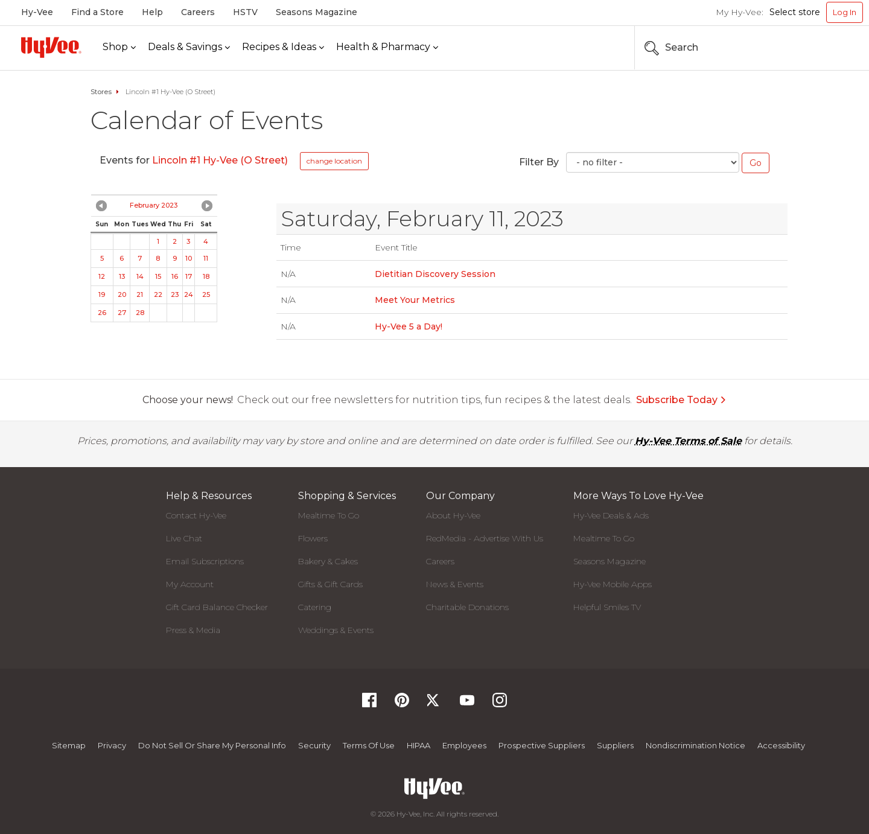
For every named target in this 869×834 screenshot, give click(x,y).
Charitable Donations (467, 607)
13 (122, 276)
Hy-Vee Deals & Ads (611, 515)
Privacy (112, 745)
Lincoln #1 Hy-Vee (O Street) (220, 160)
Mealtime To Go (328, 515)
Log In (844, 12)
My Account (190, 584)
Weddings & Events (336, 630)
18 (206, 276)
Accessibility (781, 745)
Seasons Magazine (316, 12)
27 (122, 312)
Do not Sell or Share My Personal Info (212, 745)
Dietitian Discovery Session (435, 274)
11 (205, 258)
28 (140, 312)
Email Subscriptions (205, 561)
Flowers (313, 538)
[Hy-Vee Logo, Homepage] (51, 47)
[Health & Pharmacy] (387, 47)
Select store (794, 12)
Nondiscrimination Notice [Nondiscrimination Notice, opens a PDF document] (695, 745)
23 (175, 294)
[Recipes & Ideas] (283, 47)
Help (152, 12)
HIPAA (418, 745)
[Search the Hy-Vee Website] (827, 47)
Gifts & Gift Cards (330, 584)
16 (174, 276)
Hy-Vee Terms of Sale (688, 441)
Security (314, 745)
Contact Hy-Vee (196, 515)
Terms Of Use (369, 745)
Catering (314, 607)
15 (158, 276)
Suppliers (615, 745)
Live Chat (184, 538)
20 (122, 294)
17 (188, 276)
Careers (198, 12)
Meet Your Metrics (415, 299)
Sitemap (69, 745)
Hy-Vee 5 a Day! (408, 326)
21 (139, 294)
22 (158, 294)
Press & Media (193, 630)
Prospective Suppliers (541, 745)
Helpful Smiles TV (607, 607)
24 (188, 294)
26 (102, 312)
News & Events (454, 584)
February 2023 (153, 205)
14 (140, 276)
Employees (464, 745)
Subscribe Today (681, 400)
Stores (101, 92)
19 (101, 294)
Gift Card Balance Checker (217, 607)
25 (206, 294)
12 (101, 276)
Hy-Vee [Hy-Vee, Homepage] (37, 12)
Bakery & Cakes (328, 561)
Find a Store (97, 12)
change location (334, 160)
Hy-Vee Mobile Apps (612, 584)
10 (188, 258)
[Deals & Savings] (189, 47)
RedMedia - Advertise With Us (484, 538)
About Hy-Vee (453, 515)
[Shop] (119, 47)
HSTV (245, 12)
